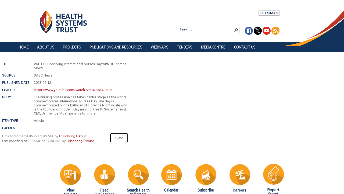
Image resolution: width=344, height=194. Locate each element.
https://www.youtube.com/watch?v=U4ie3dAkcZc (73, 90)
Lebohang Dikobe (73, 135)
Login (4, 8)
